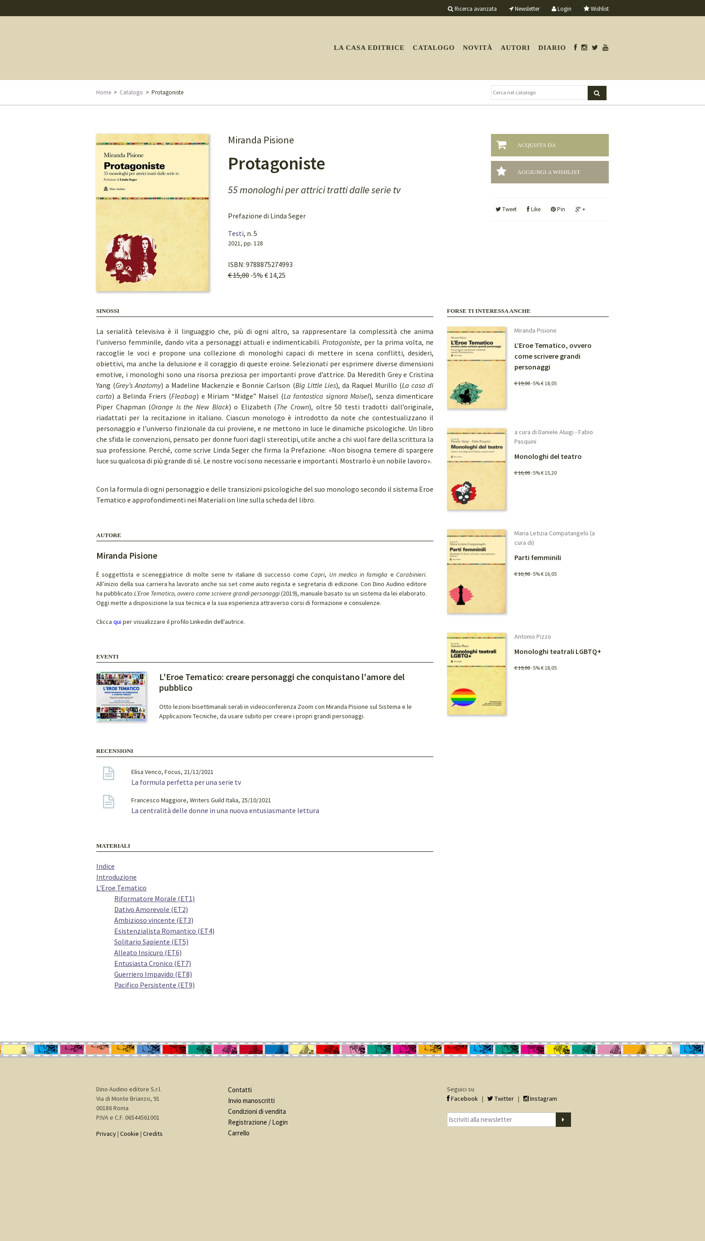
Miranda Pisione (126, 555)
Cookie (129, 1134)
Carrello (239, 1133)
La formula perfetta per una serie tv (186, 782)
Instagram (540, 1098)
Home (103, 92)
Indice (105, 866)
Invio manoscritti (251, 1100)
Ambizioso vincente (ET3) (153, 920)
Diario (552, 47)
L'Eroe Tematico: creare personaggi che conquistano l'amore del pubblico (282, 682)
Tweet (506, 209)
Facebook (462, 1098)
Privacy (106, 1134)
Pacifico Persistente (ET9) (154, 984)
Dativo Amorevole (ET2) (151, 909)
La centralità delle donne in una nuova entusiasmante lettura (225, 810)
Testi (236, 233)
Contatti (240, 1089)
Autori (515, 47)
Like (533, 209)
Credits (153, 1134)
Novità (477, 47)
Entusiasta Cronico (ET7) (152, 963)
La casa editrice (369, 47)
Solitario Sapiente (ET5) (151, 941)
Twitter (500, 1098)
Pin (558, 209)
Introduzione (116, 876)
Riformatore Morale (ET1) (154, 898)
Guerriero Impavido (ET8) (153, 974)
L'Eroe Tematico (121, 887)
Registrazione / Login (258, 1122)
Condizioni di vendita (257, 1111)
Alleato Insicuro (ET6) (148, 952)
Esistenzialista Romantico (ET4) (164, 930)
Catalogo (434, 47)
